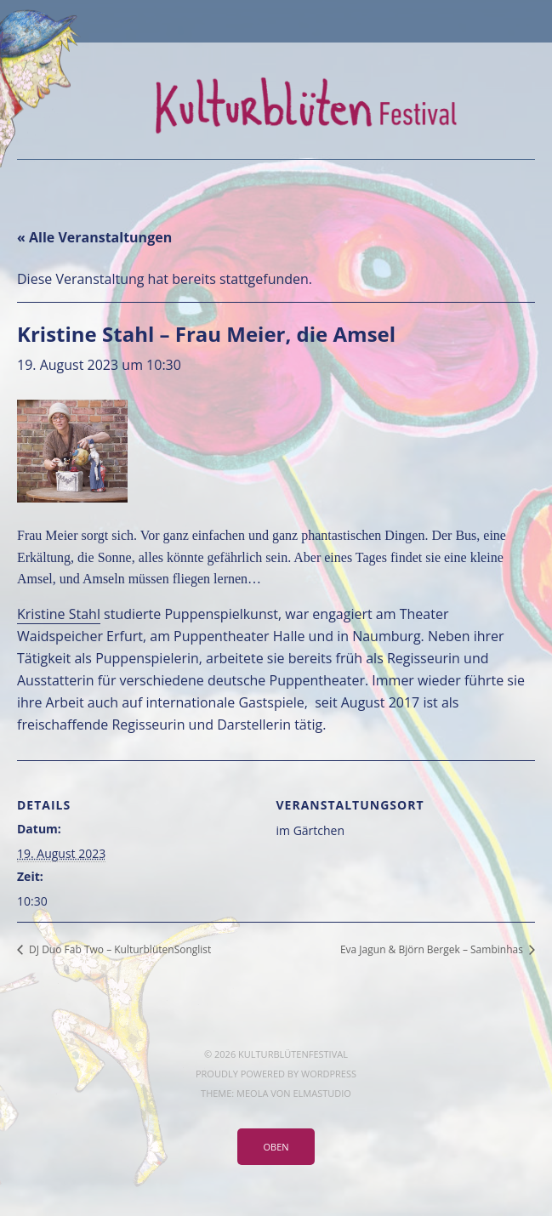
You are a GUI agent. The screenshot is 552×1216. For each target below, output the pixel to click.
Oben (275, 1146)
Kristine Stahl (58, 614)
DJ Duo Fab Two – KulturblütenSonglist (118, 949)
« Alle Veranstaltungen (94, 237)
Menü (276, 21)
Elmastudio (321, 1093)
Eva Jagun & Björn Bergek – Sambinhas (433, 949)
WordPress (328, 1073)
